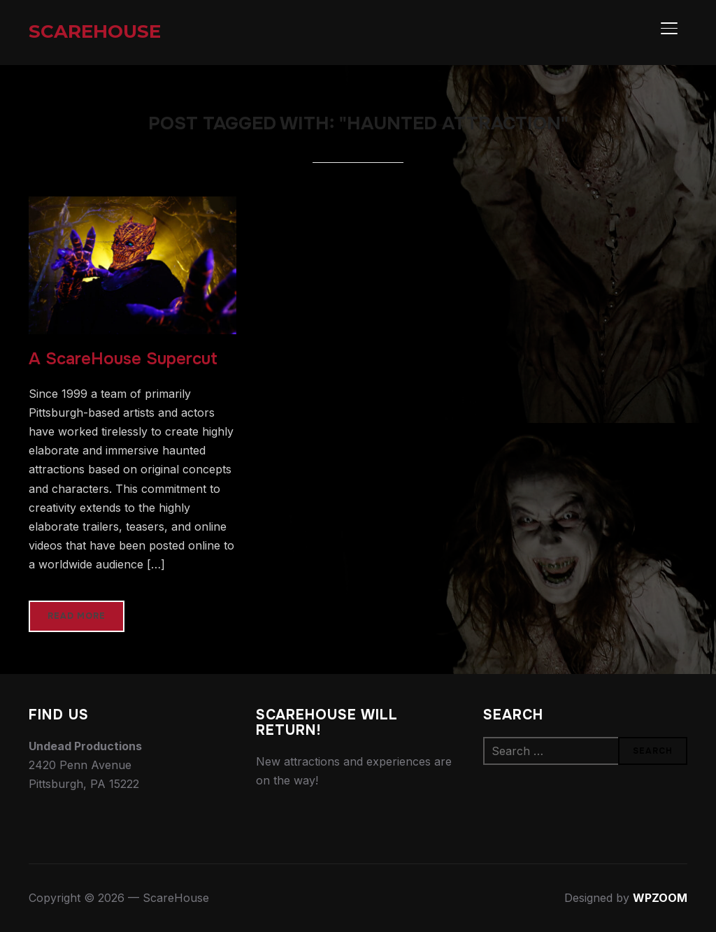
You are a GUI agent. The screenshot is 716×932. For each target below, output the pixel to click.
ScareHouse (95, 31)
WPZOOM (660, 898)
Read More (77, 616)
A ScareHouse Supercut (123, 358)
